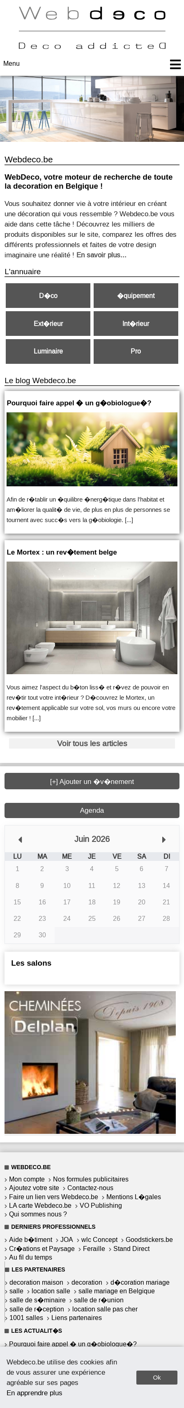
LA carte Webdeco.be (40, 1205)
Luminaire (48, 351)
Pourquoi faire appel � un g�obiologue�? (73, 1344)
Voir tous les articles (92, 743)
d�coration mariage (140, 1282)
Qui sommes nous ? (38, 1214)
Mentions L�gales (133, 1197)
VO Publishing (101, 1205)
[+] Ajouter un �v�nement (92, 782)
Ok (157, 1377)
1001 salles (26, 1317)
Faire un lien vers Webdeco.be (53, 1197)
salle (16, 1291)
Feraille (94, 1248)
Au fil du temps (30, 1257)
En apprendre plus (34, 1392)
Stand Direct (131, 1248)
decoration (86, 1282)
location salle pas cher (105, 1309)
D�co (48, 295)
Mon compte (27, 1179)
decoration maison (36, 1282)
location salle (51, 1291)
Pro (136, 351)
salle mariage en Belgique (116, 1291)
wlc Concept (99, 1239)
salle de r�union (99, 1300)
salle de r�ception (36, 1309)
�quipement (135, 295)
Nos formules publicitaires (91, 1179)
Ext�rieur (48, 323)
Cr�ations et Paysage (42, 1248)
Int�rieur (135, 323)
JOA (66, 1239)
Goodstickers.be (149, 1239)
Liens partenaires (76, 1317)
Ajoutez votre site (34, 1188)
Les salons (31, 963)
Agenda (92, 810)
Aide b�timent (30, 1239)
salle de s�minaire (37, 1300)
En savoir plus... (101, 254)
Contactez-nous (90, 1188)
